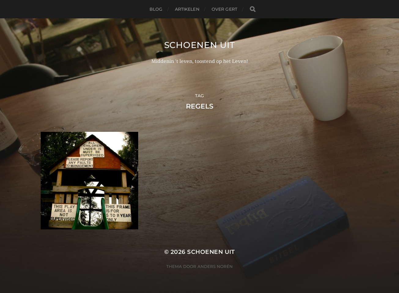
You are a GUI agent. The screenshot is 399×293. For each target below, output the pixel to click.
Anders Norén (215, 266)
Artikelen (187, 9)
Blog (156, 9)
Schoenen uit (199, 45)
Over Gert (224, 9)
